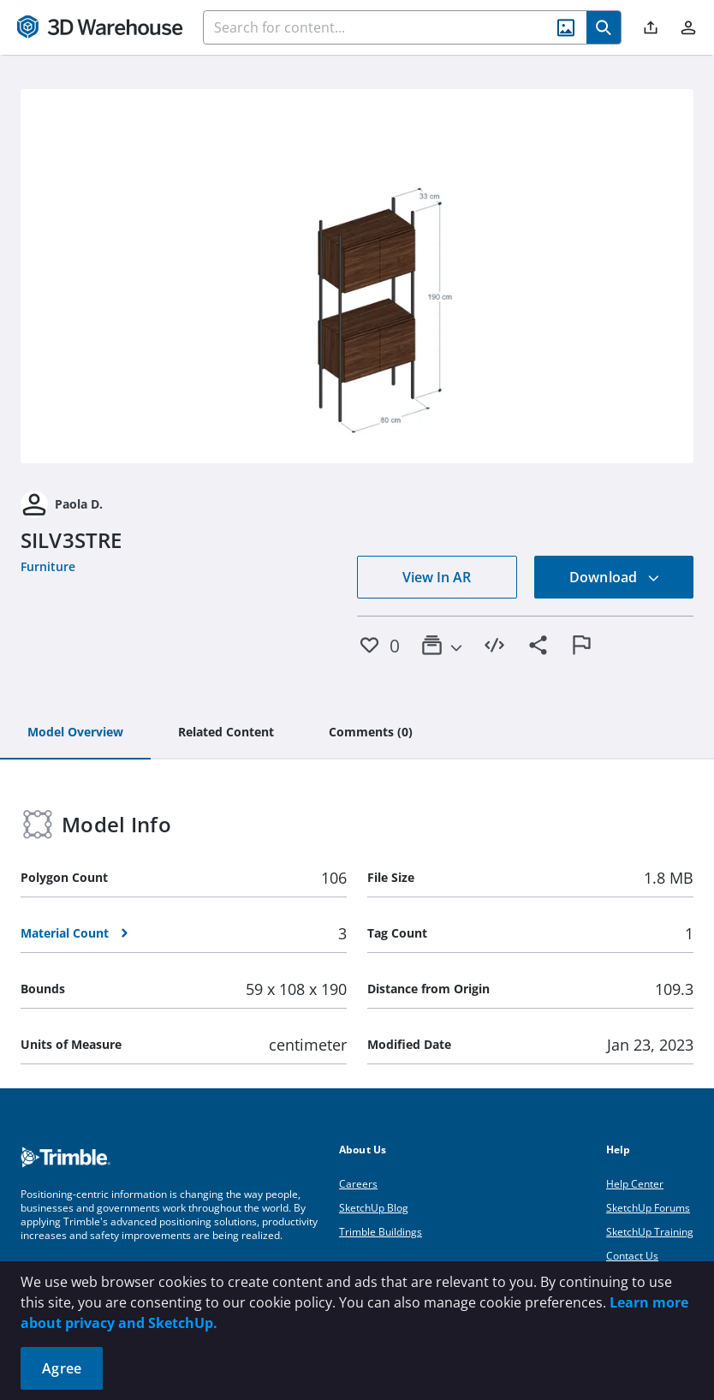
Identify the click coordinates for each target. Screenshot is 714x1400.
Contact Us (632, 1255)
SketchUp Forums (648, 1207)
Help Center (634, 1184)
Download (614, 577)
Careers (358, 1184)
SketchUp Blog (373, 1207)
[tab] (75, 733)
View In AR (436, 577)
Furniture (48, 566)
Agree (61, 1368)
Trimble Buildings (380, 1231)
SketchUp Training (649, 1231)
